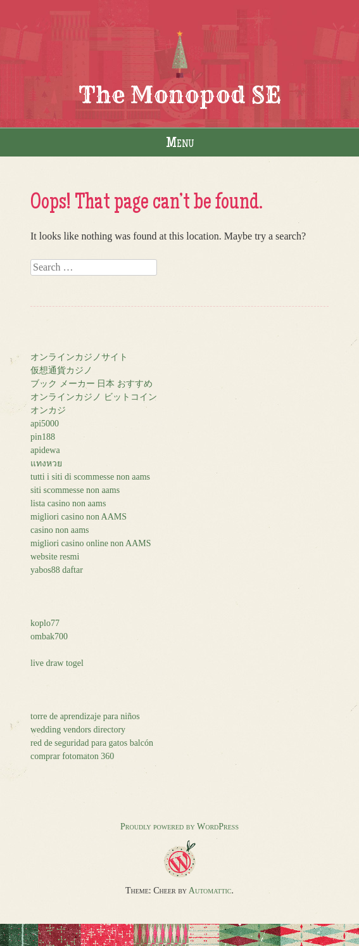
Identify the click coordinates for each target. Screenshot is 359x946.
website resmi (54, 556)
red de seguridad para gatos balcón (91, 743)
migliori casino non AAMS (78, 516)
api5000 (44, 423)
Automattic (210, 890)
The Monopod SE (180, 94)
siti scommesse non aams (75, 490)
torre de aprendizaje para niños (85, 716)
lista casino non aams (68, 503)
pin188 (42, 437)
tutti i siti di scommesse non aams (90, 477)
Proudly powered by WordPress (179, 826)
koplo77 (45, 623)
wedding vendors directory (77, 729)
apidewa (45, 450)
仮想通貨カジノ (61, 370)
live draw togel (57, 663)
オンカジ (48, 410)
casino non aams (59, 530)
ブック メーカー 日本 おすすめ (91, 383)
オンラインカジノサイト (79, 357)
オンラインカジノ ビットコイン (93, 397)
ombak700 (49, 636)
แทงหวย (46, 463)
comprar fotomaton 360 (72, 756)
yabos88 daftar (56, 570)
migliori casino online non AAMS (90, 543)
